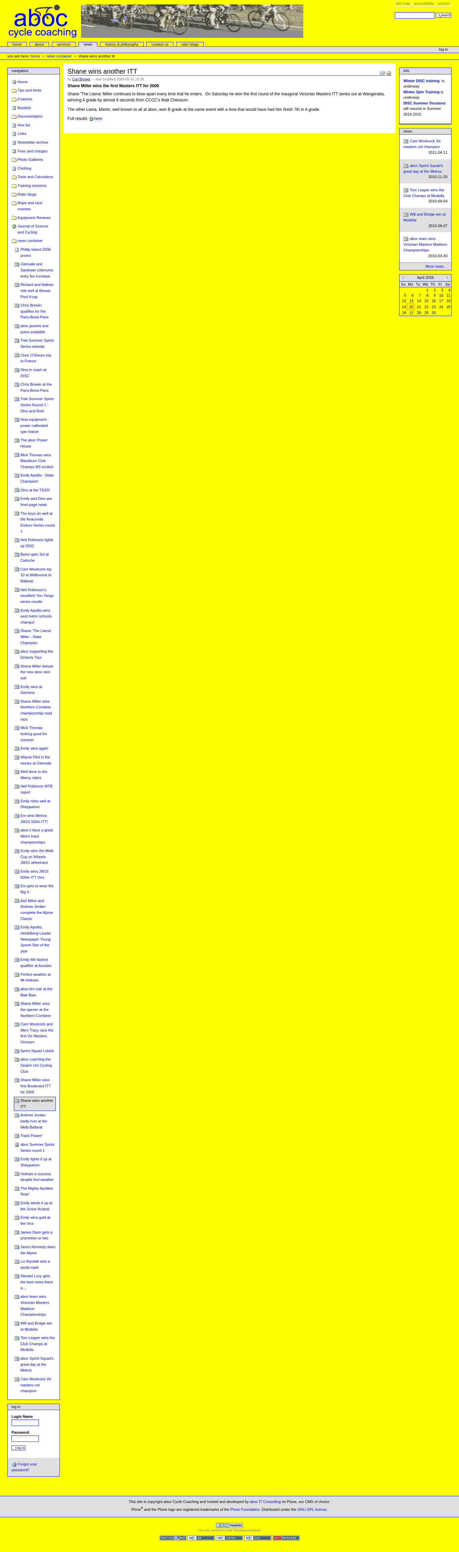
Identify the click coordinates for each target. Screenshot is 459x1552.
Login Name (22, 1416)
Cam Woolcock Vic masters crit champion (35, 1385)
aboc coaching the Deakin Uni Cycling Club (36, 1065)
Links (22, 133)
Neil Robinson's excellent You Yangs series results (36, 596)
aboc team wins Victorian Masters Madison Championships (34, 1305)
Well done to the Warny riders (33, 775)
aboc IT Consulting (265, 1502)
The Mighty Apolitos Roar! (36, 1191)
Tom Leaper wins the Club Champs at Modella (37, 1344)
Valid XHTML (229, 1538)
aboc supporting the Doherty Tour (36, 654)
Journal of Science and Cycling (33, 229)
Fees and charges (32, 151)
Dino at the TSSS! (35, 490)
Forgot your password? (24, 1467)
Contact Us (159, 44)
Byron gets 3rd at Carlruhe (34, 557)
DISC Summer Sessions (424, 103)
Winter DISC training (421, 81)
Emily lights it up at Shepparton (35, 1162)
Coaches (25, 99)
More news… (437, 266)
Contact (444, 3)
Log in (443, 49)
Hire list (24, 125)
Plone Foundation (245, 1509)
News (407, 131)
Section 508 (173, 1538)
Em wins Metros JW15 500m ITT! (34, 819)
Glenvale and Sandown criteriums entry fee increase (36, 270)
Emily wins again (34, 748)
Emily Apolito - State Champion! (37, 478)
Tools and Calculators (35, 177)
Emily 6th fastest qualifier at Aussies (35, 962)
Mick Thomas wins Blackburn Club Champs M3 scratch (36, 461)
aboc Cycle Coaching (156, 21)
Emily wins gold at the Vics (35, 1220)
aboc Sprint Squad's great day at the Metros (36, 1364)
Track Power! (31, 1136)
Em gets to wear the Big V (36, 889)
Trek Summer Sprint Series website (36, 343)
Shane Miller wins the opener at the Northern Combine (35, 1009)
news (87, 44)
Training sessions (32, 186)
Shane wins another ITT (36, 1103)
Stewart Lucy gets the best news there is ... (36, 1282)
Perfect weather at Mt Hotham (35, 977)
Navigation (19, 71)
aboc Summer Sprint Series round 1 (37, 1147)
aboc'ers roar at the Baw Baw (36, 992)
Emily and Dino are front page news (36, 501)
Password (20, 1432)
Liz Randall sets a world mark (35, 1264)
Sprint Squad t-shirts (37, 1051)
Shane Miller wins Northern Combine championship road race (36, 710)
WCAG (201, 1538)
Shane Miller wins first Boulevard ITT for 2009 (35, 1086)
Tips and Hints (29, 90)
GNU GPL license (312, 1509)
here (98, 118)
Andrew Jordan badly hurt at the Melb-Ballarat (33, 1121)
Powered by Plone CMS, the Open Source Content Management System (229, 1525)
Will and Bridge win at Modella (36, 1326)
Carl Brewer (81, 79)
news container (59, 56)
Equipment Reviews (34, 218)
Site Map (403, 3)
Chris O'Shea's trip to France (35, 358)
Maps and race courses (30, 206)
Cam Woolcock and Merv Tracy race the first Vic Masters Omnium (36, 1033)
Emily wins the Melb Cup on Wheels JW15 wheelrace (36, 857)
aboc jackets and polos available (34, 329)
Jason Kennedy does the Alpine (37, 1250)
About (39, 44)
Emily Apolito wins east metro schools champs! (36, 616)
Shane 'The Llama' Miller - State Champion (35, 637)
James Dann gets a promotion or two (36, 1235)
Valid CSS (257, 1538)
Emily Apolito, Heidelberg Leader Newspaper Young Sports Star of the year (35, 939)
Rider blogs (27, 194)
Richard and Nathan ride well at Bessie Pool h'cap (36, 290)
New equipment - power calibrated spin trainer (34, 425)
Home (17, 44)
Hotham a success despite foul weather (37, 1177)
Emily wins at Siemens (31, 690)
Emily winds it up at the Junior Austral (36, 1206)
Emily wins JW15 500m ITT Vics (34, 874)
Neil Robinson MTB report (36, 789)
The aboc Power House (33, 443)
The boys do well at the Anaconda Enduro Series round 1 (37, 522)
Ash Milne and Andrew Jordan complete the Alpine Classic (36, 910)
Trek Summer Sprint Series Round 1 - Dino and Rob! (36, 405)
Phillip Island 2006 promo (35, 252)
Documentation (30, 116)
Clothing (24, 168)
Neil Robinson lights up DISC (36, 543)
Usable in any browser (286, 1538)
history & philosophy (122, 44)
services (63, 44)
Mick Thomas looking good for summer (33, 734)
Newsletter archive (33, 142)
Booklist (24, 108)
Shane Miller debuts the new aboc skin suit (36, 672)
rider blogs (190, 44)
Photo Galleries (30, 159)
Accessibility (424, 3)
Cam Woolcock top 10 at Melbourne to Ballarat (35, 575)
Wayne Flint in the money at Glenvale (35, 760)
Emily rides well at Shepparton (35, 804)
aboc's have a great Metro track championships (36, 836)
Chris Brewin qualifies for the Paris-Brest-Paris (34, 311)
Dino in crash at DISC (33, 373)
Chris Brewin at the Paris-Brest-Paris (36, 387)
